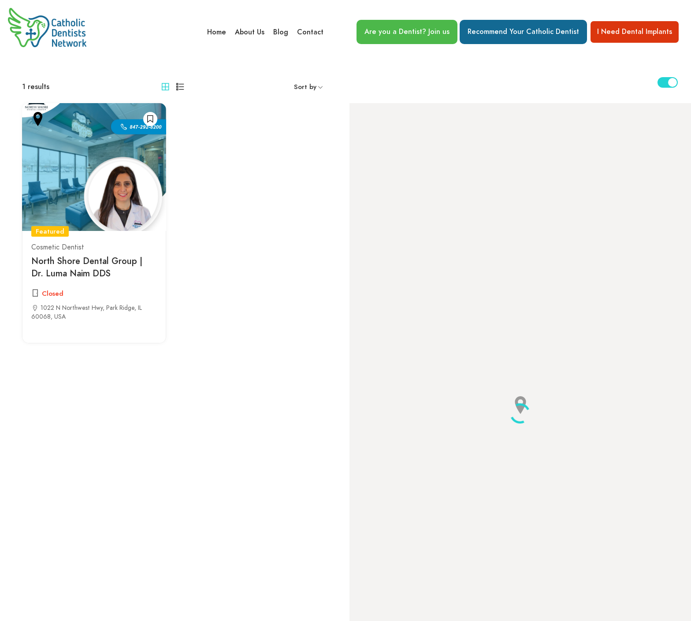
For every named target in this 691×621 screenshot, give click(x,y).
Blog (280, 32)
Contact (310, 32)
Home (216, 32)
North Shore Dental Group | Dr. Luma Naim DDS (86, 267)
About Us (249, 32)
